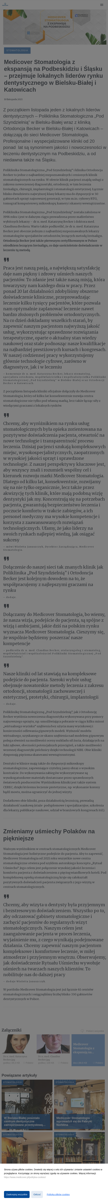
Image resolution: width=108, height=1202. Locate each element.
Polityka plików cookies (58, 1194)
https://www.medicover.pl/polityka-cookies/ (25, 1177)
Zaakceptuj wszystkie (16, 1194)
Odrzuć (37, 1194)
